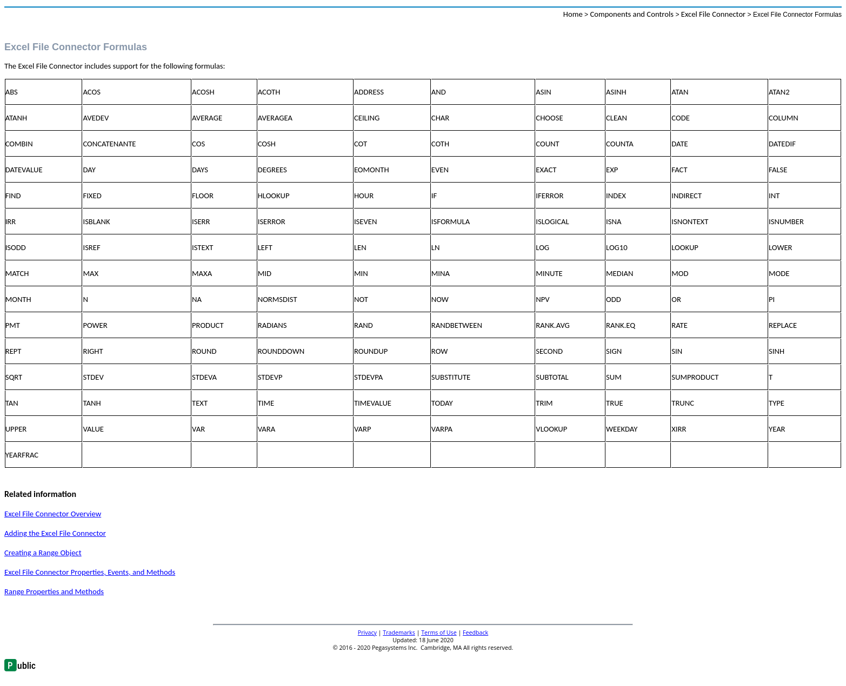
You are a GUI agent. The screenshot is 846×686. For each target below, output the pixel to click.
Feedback (475, 632)
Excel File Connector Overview (52, 514)
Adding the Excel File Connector (55, 533)
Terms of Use (439, 632)
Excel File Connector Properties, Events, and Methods (89, 572)
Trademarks (399, 632)
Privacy (367, 632)
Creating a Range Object (43, 552)
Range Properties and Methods (54, 591)
